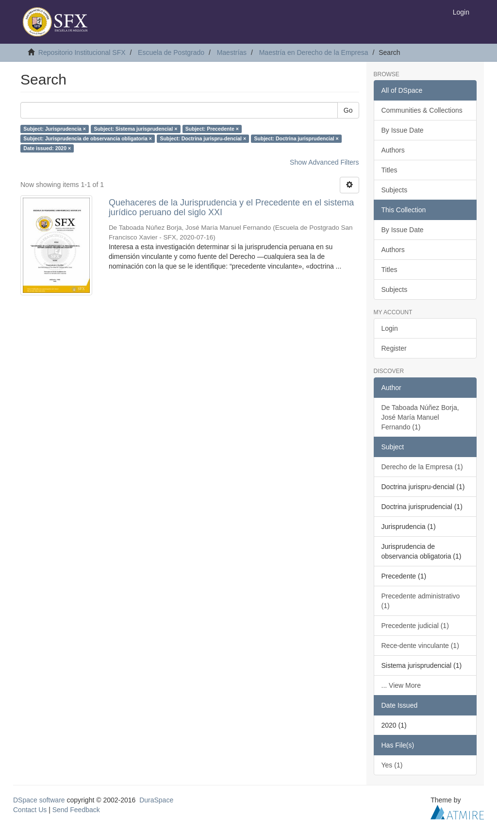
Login (389, 328)
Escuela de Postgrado (171, 52)
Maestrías (232, 52)
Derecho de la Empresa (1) (422, 467)
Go (348, 110)
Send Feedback (76, 810)
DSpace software (39, 800)
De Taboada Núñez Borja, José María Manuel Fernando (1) (420, 417)
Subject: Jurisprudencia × (54, 129)
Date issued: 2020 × (47, 148)
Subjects (394, 190)
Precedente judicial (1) (415, 626)
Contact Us (30, 810)
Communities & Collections (422, 110)
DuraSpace (156, 800)
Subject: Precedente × (212, 129)
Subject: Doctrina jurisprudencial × (296, 138)
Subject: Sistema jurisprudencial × (135, 129)
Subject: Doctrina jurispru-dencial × (203, 138)
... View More (401, 685)
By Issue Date (402, 130)
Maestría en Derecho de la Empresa (313, 52)
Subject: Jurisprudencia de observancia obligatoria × (87, 138)
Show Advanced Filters (324, 162)
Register (394, 348)
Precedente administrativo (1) (420, 601)
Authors (393, 150)
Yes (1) (392, 765)
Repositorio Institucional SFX (82, 52)
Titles (389, 170)
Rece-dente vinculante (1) (420, 645)
